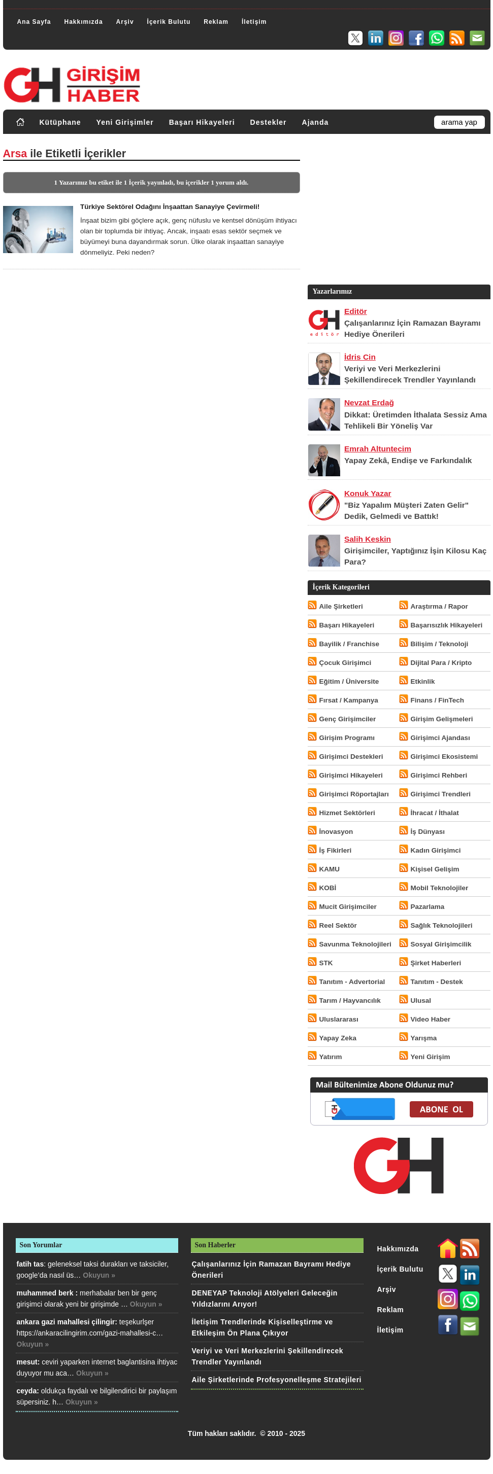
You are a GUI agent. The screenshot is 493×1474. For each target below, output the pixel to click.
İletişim (254, 21)
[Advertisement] (398, 211)
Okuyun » (99, 1275)
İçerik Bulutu (169, 21)
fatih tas (30, 1264)
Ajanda (315, 122)
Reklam (216, 21)
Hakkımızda (83, 21)
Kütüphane (60, 122)
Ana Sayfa (34, 21)
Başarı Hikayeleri (202, 122)
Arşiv (125, 21)
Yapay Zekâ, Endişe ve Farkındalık (408, 460)
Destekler (268, 122)
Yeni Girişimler (125, 122)
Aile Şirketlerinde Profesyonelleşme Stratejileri (276, 1380)
